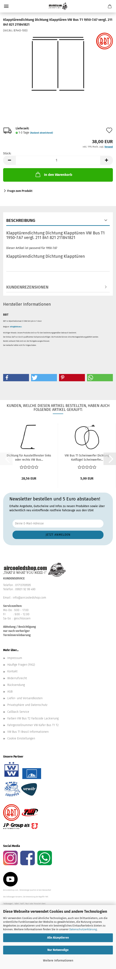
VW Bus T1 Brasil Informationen (28, 732)
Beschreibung (20, 220)
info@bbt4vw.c (16, 327)
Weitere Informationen (58, 960)
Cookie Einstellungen (21, 738)
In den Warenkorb (53, 174)
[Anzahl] (58, 160)
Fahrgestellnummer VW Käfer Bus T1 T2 (33, 725)
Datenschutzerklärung (83, 929)
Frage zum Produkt (19, 191)
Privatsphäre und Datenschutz (27, 705)
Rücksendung (16, 685)
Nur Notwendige (58, 950)
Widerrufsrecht (17, 678)
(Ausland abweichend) (41, 132)
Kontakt (12, 671)
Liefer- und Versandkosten (25, 698)
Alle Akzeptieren (58, 937)
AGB (10, 691)
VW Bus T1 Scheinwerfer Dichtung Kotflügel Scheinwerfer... (87, 457)
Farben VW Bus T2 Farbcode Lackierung (33, 718)
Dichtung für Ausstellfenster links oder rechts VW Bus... (29, 457)
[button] (9, 160)
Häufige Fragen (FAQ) (21, 664)
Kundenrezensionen (27, 287)
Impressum (14, 658)
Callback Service (18, 712)
